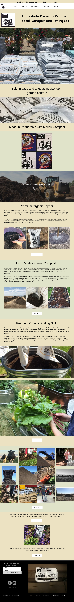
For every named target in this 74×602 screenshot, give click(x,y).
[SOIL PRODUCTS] (37, 507)
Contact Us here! (8, 341)
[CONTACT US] (37, 555)
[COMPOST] (37, 313)
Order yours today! (28, 222)
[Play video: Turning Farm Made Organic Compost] (37, 188)
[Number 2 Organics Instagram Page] (14, 583)
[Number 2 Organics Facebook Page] (10, 583)
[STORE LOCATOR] (36, 520)
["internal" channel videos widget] (37, 186)
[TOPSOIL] (37, 254)
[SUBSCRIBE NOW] (12, 572)
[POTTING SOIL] (37, 440)
